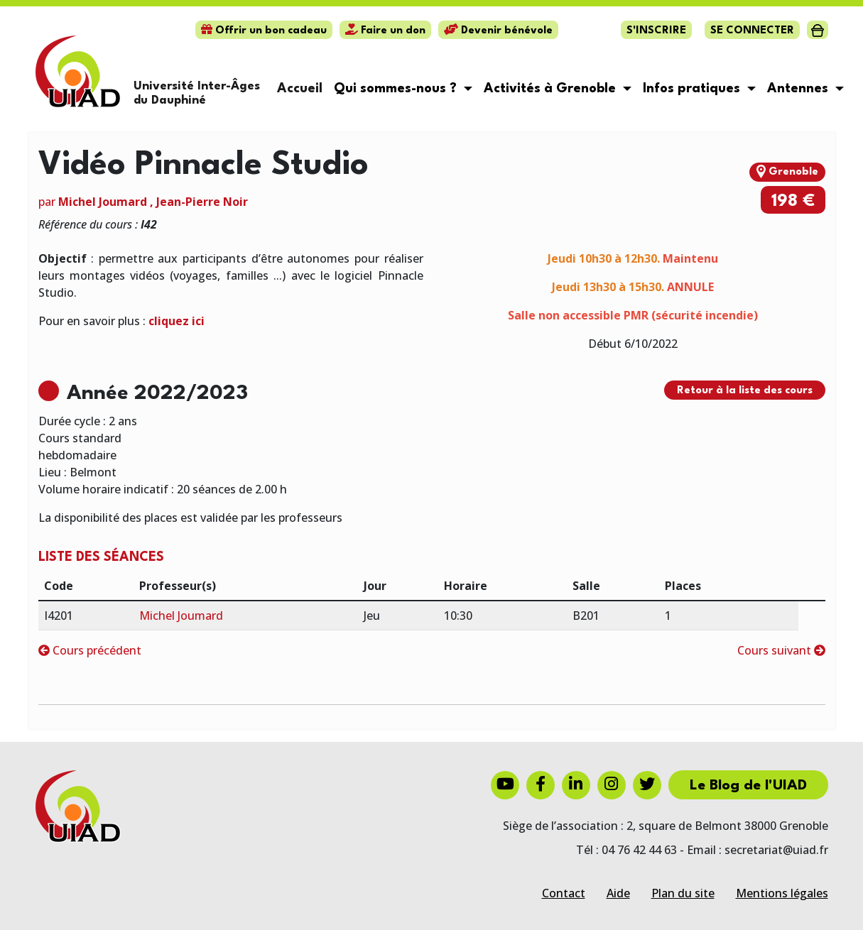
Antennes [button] (799, 88)
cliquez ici (176, 321)
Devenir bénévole (498, 31)
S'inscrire (656, 31)
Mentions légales (782, 893)
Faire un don (385, 31)
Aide (618, 893)
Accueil (299, 88)
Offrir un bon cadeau (264, 31)
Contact (563, 893)
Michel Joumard (102, 201)
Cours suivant (781, 650)
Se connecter (752, 31)
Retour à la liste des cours (745, 390)
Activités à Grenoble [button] (551, 88)
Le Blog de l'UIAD (748, 786)
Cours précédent (89, 650)
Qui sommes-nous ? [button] (397, 88)
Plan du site (683, 893)
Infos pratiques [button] (693, 88)
